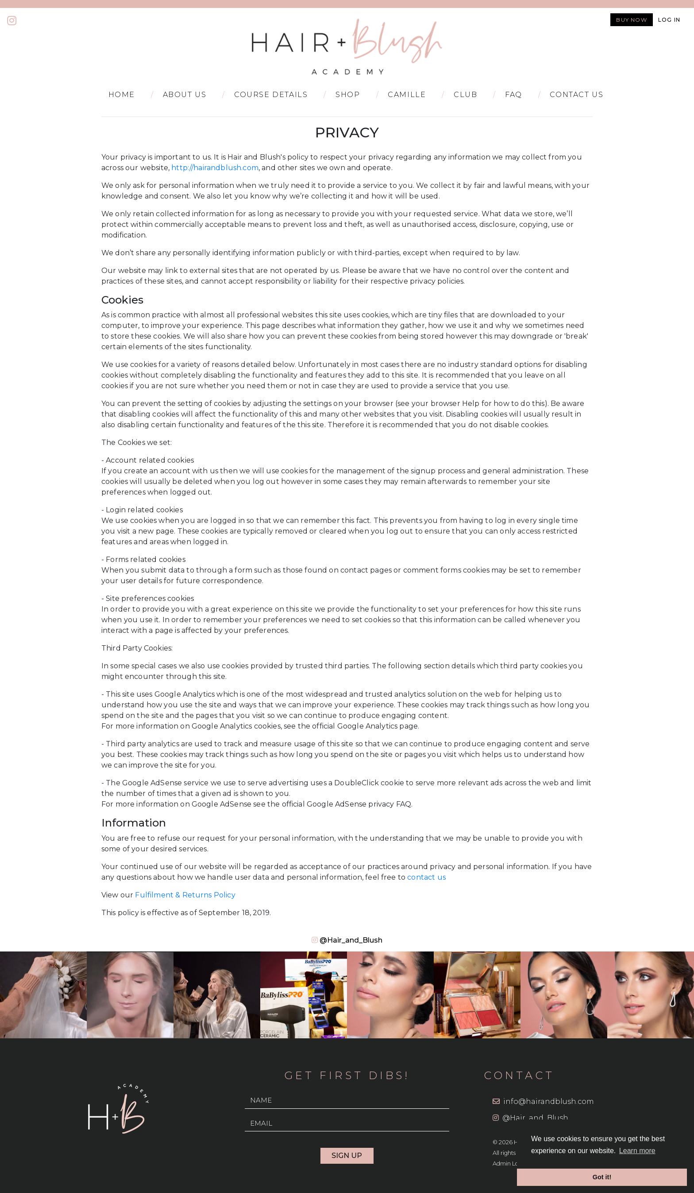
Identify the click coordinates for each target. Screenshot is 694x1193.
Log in (669, 19)
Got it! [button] (602, 1177)
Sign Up (347, 1155)
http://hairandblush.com (214, 168)
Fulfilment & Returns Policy (185, 895)
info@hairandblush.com (548, 1101)
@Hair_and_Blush (351, 940)
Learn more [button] (637, 1150)
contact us (426, 877)
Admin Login (510, 1163)
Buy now (631, 19)
